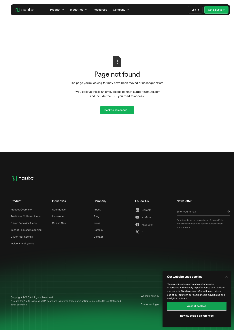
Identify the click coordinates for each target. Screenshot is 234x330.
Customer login (150, 304)
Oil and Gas (59, 223)
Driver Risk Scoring (22, 236)
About (97, 209)
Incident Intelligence (22, 243)
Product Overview (21, 209)
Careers (98, 230)
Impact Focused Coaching (26, 230)
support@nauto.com (146, 92)
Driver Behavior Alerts (24, 223)
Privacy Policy (217, 220)
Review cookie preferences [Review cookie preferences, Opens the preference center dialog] (197, 315)
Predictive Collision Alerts (26, 216)
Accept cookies (196, 306)
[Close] (226, 277)
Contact (98, 236)
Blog (96, 216)
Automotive (59, 209)
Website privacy (150, 296)
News (97, 223)
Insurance (58, 216)
